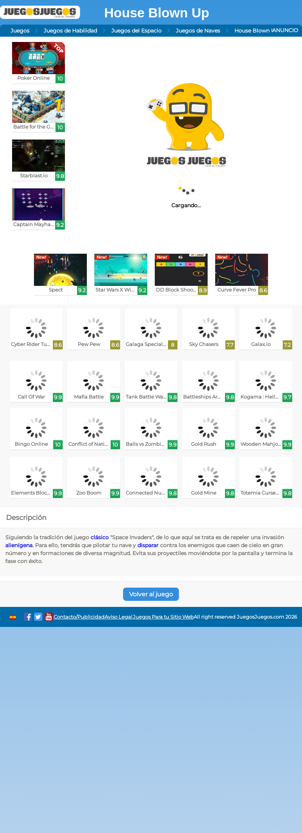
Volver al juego (151, 594)
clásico (100, 537)
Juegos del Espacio (136, 30)
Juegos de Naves (198, 30)
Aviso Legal (119, 617)
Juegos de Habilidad (70, 30)
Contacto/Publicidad (79, 617)
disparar (148, 545)
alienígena (18, 545)
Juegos (20, 30)
